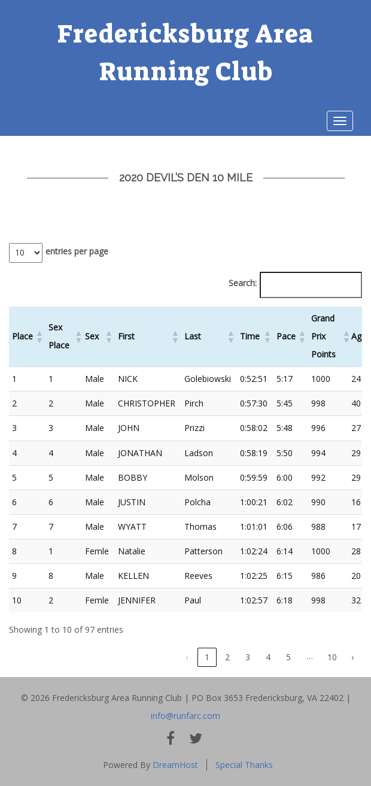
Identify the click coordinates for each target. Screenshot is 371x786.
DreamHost (175, 764)
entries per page (76, 251)
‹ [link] (187, 657)
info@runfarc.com (185, 715)
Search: (243, 283)
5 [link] (288, 657)
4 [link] (268, 657)
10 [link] (332, 657)
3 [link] (247, 657)
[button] (38, 336)
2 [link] (227, 657)
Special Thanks (244, 764)
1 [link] (207, 657)
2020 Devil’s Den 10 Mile (186, 177)
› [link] (352, 657)
